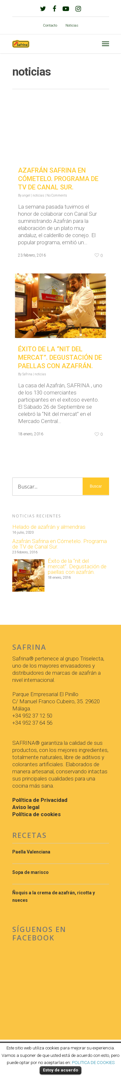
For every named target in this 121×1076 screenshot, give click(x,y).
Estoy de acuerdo (60, 1070)
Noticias (72, 25)
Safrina (27, 374)
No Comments (56, 195)
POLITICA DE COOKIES (93, 1062)
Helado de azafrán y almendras (49, 527)
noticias (38, 195)
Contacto (50, 25)
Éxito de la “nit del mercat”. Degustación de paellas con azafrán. (60, 357)
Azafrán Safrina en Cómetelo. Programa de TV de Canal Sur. (58, 178)
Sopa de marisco (30, 872)
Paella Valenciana (31, 851)
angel (26, 195)
